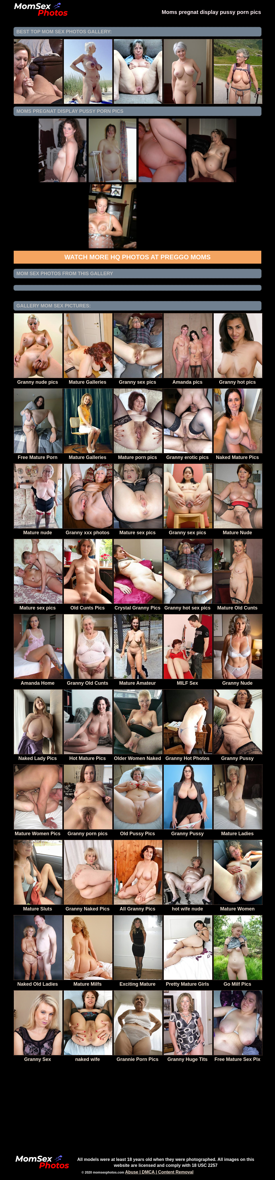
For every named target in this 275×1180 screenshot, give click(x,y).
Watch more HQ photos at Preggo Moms (137, 257)
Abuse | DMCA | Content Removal (159, 1172)
